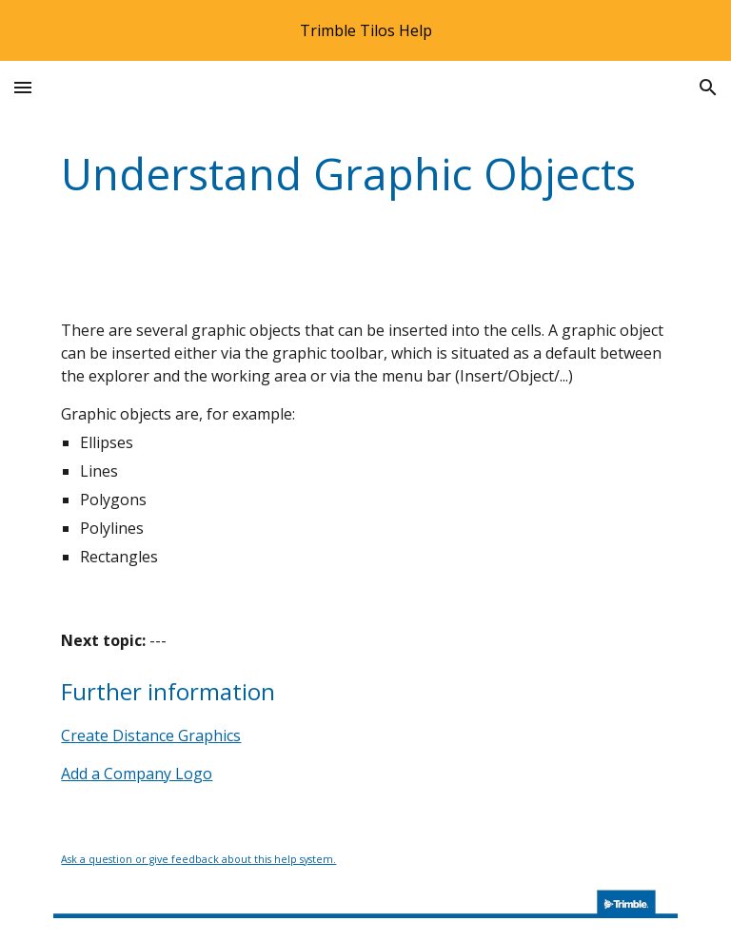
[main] (365, 174)
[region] (365, 30)
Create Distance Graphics (151, 735)
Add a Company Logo (136, 773)
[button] (23, 87)
